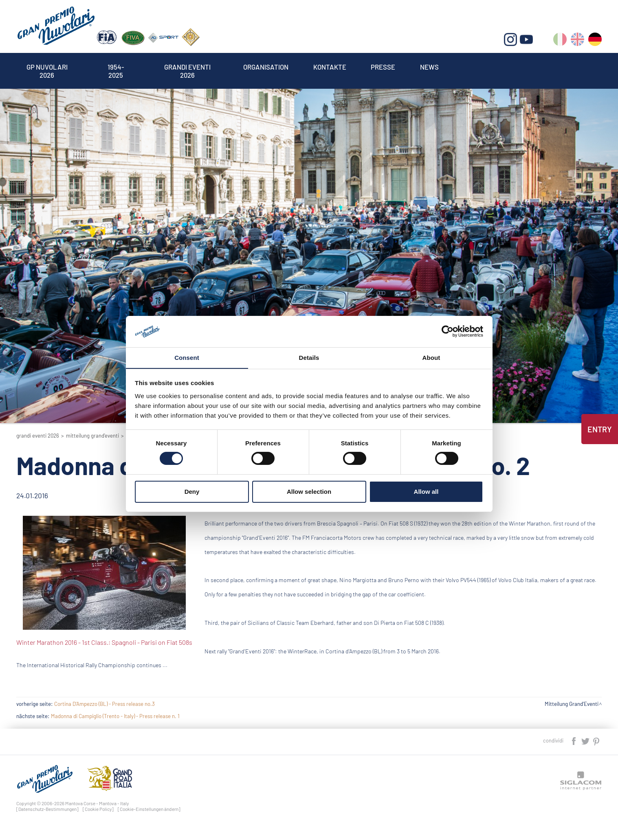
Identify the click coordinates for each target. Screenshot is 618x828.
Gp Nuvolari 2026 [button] (46, 67)
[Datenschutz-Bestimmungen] (47, 809)
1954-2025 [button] (116, 67)
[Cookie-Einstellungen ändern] (149, 809)
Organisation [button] (265, 67)
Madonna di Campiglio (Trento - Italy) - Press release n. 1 (115, 716)
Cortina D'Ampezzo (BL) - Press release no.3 (104, 704)
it (560, 41)
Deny (192, 491)
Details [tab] (309, 357)
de (595, 41)
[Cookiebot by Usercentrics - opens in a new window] (447, 331)
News (429, 67)
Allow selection (309, 491)
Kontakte (329, 67)
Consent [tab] (186, 357)
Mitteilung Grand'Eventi (92, 435)
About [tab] (431, 357)
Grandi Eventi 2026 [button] (187, 67)
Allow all (426, 491)
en (577, 41)
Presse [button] (383, 67)
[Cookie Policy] (98, 809)
